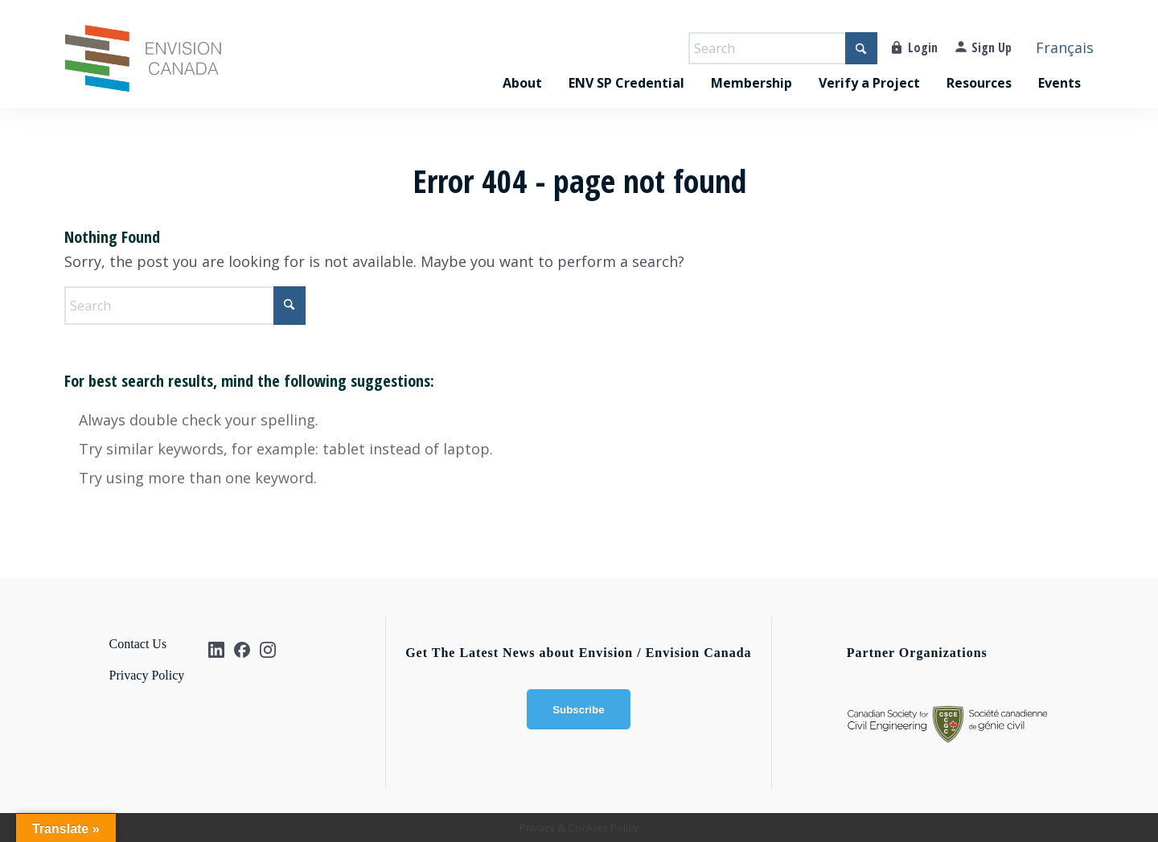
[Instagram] (268, 650)
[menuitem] (522, 66)
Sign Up (991, 47)
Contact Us (138, 644)
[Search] (782, 48)
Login (923, 47)
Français (1065, 47)
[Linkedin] (216, 650)
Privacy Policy (147, 675)
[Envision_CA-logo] (143, 66)
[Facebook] (242, 650)
